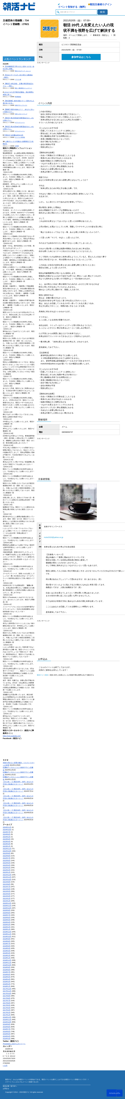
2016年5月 (6, 1034)
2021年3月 (6, 896)
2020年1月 (6, 929)
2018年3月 (6, 981)
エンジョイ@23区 (20, 137)
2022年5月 (6, 863)
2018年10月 (7, 965)
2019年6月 (6, 946)
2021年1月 (6, 901)
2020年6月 (6, 917)
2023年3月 (6, 844)
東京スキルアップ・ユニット (23, 71)
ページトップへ (114, 1093)
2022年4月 (6, 865)
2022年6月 (6, 860)
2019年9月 (6, 939)
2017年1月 (6, 1015)
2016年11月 (7, 1019)
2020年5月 (6, 920)
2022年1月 (6, 872)
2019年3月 (6, 953)
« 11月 (5, 1065)
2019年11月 (7, 934)
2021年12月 (7, 875)
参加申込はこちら (81, 57)
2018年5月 (6, 977)
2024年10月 (7, 829)
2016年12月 (7, 1017)
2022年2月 (6, 870)
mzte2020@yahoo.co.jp (53, 537)
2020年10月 (7, 908)
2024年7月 (6, 832)
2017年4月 (6, 1008)
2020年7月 (6, 915)
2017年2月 (6, 1012)
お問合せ (6, 1089)
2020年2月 (6, 927)
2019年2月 (6, 955)
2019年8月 (6, 941)
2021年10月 (7, 879)
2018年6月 (6, 974)
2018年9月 (6, 967)
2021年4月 (6, 894)
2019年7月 (6, 943)
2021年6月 (6, 889)
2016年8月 (6, 1027)
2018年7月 (6, 972)
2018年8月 (6, 970)
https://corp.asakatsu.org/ (12, 736)
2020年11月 (7, 905)
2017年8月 (6, 998)
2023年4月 (6, 841)
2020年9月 (6, 910)
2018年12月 (7, 960)
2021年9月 (6, 882)
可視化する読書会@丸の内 (13, 135)
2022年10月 (7, 851)
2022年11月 (7, 848)
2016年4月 (6, 1036)
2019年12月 (7, 932)
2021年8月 (6, 884)
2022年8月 (6, 856)
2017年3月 (6, 1010)
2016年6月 (6, 1031)
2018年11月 (7, 962)
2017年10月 (7, 993)
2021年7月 (6, 886)
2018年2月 (6, 984)
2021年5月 (6, 891)
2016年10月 (7, 1022)
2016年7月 (6, 1029)
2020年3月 (6, 924)
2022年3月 (6, 867)
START (17, 146)
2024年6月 (6, 834)
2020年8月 (6, 913)
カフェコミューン (20, 122)
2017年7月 (6, 1000)
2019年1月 (6, 958)
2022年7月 (6, 858)
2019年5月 (6, 948)
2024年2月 (6, 837)
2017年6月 (6, 1003)
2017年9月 (6, 996)
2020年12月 (7, 903)
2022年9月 (6, 853)
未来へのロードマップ (21, 114)
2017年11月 (7, 991)
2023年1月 (6, 846)
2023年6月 (6, 839)
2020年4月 (6, 922)
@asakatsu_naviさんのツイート (14, 1044)
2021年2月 (6, 898)
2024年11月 (7, 827)
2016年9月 (6, 1024)
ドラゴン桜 (18, 79)
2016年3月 (6, 1038)
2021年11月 (7, 877)
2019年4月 (6, 951)
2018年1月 (6, 986)
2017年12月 (7, 989)
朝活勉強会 (18, 96)
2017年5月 (6, 1005)
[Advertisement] (18, 41)
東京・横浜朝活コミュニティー (23, 88)
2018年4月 (6, 979)
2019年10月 (7, 936)
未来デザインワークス (21, 105)
